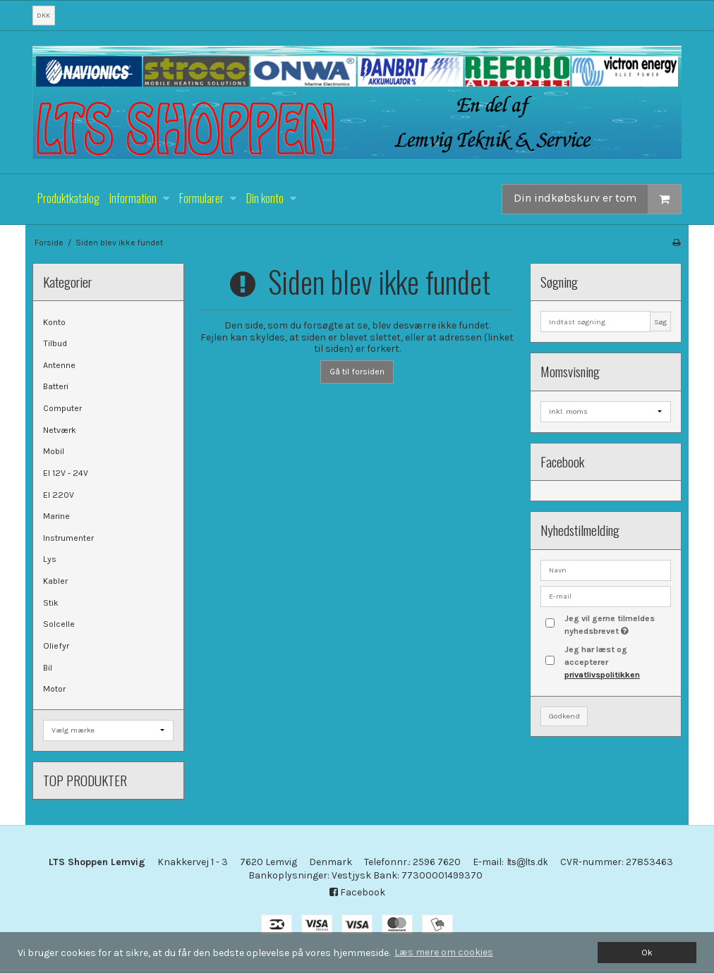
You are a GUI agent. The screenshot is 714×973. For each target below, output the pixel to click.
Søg (660, 321)
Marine (56, 516)
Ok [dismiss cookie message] (647, 952)
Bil (47, 668)
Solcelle (59, 624)
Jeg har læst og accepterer (602, 662)
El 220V (58, 495)
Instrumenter (68, 538)
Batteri (55, 386)
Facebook (357, 892)
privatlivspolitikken (602, 675)
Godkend (564, 716)
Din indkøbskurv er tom (597, 199)
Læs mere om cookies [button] (443, 952)
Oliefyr (56, 646)
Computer (62, 408)
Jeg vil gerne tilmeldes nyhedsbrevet (616, 624)
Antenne (59, 365)
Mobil (53, 451)
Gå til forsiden (357, 372)
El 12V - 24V (65, 473)
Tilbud (55, 343)
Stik (51, 603)
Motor (54, 689)
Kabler (55, 581)
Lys (49, 559)
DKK (43, 15)
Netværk (59, 430)
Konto (54, 322)
